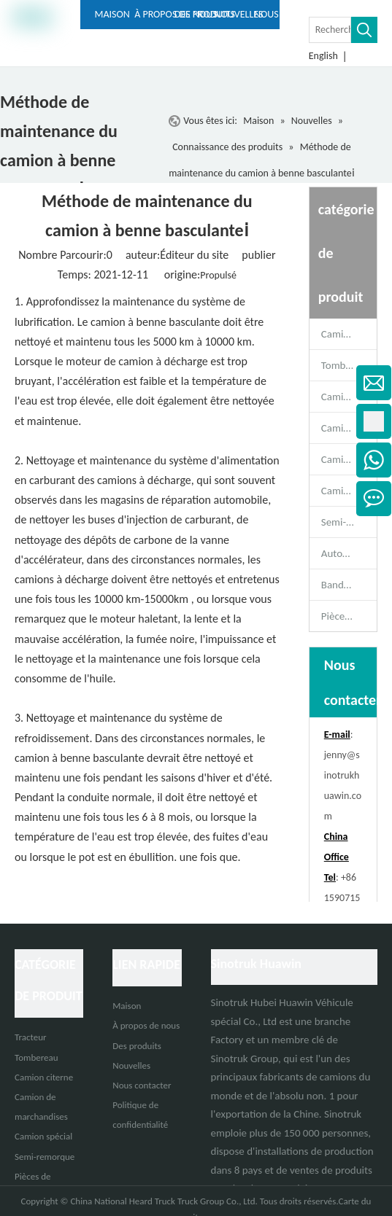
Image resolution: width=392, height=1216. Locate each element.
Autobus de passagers (349, 553)
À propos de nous (146, 1025)
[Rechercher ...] (330, 30)
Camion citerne (349, 427)
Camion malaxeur (349, 396)
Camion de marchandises (349, 459)
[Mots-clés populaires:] (364, 30)
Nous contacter (141, 1085)
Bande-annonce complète (349, 584)
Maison (126, 1005)
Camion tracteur (349, 333)
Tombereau (346, 365)
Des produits (136, 1045)
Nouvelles (131, 1065)
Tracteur (31, 1037)
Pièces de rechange (349, 616)
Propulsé (218, 275)
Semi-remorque (349, 522)
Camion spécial (349, 490)
